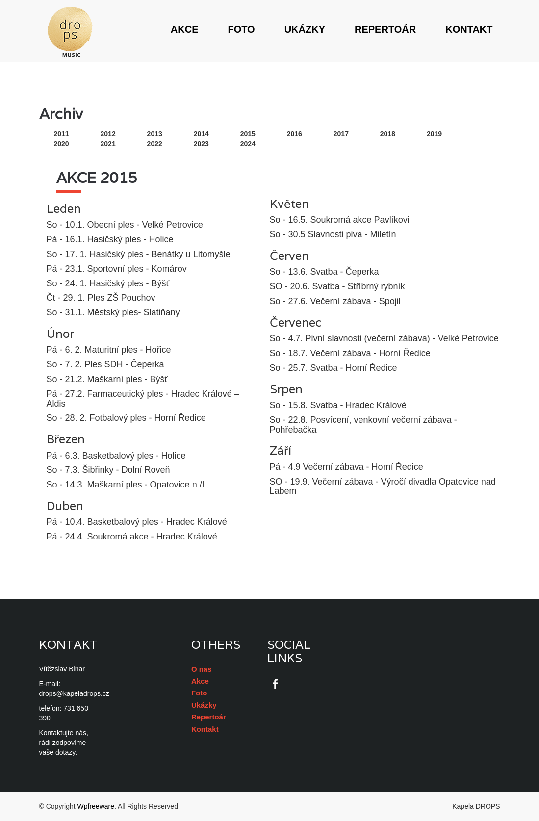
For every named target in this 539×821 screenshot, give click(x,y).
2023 (201, 144)
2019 (434, 134)
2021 (108, 144)
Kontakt (468, 29)
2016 (294, 134)
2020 (61, 144)
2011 (61, 134)
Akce (185, 29)
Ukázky (304, 29)
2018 (387, 134)
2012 (108, 134)
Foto (241, 29)
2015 (248, 134)
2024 (248, 144)
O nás (201, 669)
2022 (154, 144)
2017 (341, 134)
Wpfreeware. (96, 806)
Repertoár (385, 29)
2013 (154, 134)
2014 (201, 134)
